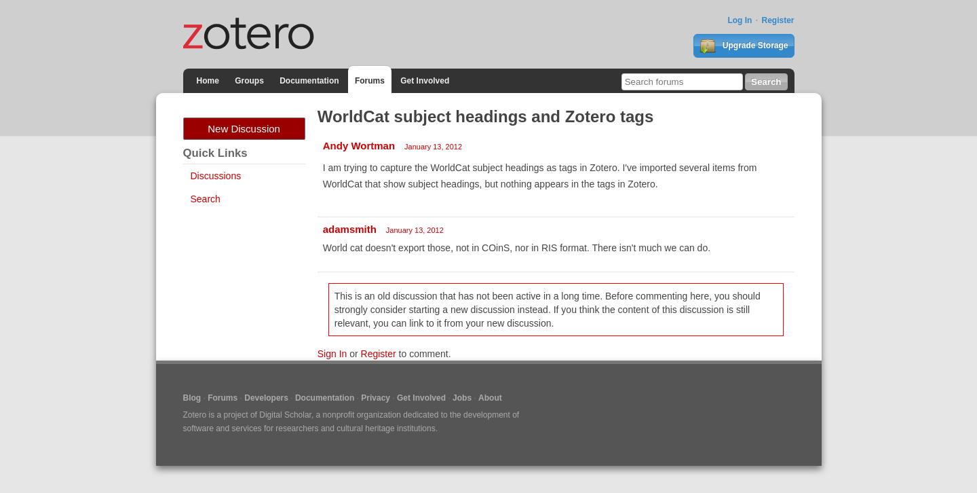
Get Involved (424, 81)
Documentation (309, 81)
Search (206, 199)
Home (208, 81)
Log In (739, 20)
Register (777, 20)
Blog (192, 398)
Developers (266, 398)
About (490, 398)
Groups (249, 81)
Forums (370, 81)
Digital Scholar (285, 415)
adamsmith (350, 229)
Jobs (462, 398)
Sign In (332, 353)
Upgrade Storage (744, 46)
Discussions (216, 175)
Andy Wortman (359, 145)
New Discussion (244, 128)
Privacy (375, 398)
